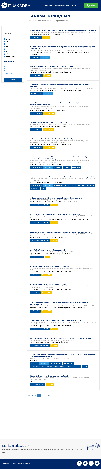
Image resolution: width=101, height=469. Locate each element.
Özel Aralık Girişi (9, 74)
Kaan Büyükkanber (36, 37)
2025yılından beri (9, 69)
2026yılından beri (9, 67)
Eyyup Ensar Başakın (36, 75)
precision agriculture (56, 363)
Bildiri (7, 54)
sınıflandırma (58, 167)
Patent (7, 41)
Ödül (7, 49)
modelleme (67, 167)
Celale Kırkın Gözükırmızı (37, 384)
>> (49, 396)
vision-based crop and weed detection (41, 366)
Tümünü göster (8, 65)
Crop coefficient (58, 185)
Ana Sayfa (48, 5)
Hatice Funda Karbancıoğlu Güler (40, 205)
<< (29, 396)
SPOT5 (43, 188)
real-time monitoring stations (86, 185)
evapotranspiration (70, 185)
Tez (7, 51)
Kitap (7, 46)
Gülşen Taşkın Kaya (36, 129)
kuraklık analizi (76, 167)
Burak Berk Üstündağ (36, 113)
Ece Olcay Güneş (35, 275)
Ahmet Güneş (34, 363)
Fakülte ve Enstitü (62, 5)
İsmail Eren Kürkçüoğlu (37, 257)
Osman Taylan (35, 57)
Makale (8, 39)
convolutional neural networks (62, 366)
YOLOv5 (85, 366)
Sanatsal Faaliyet (10, 56)
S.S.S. (74, 5)
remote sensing (35, 188)
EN (80, 5)
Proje (7, 44)
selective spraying (69, 363)
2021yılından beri (9, 71)
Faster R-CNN (76, 366)
